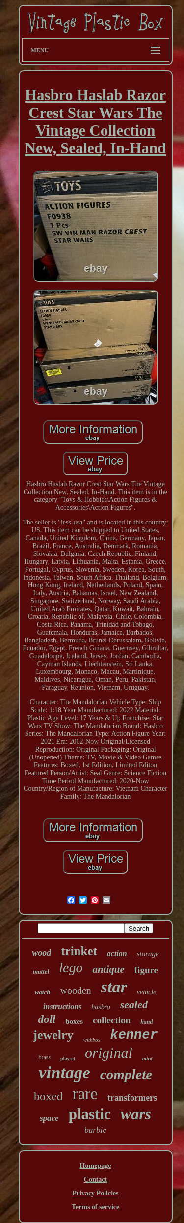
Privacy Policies (95, 1193)
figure (146, 970)
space (49, 1118)
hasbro (100, 1007)
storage (148, 954)
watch (43, 992)
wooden (75, 990)
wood (41, 953)
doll (46, 1019)
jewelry (53, 1035)
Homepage (95, 1165)
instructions (62, 1006)
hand (146, 1022)
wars (136, 1114)
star (114, 987)
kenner (134, 1035)
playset (67, 1058)
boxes (74, 1021)
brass (44, 1057)
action (117, 953)
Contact (95, 1179)
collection (112, 1020)
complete (126, 1074)
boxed (48, 1096)
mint (147, 1058)
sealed (134, 1004)
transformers (132, 1098)
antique (108, 969)
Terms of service (95, 1207)
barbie (95, 1130)
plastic (90, 1114)
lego (70, 967)
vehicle (147, 992)
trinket (79, 951)
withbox (92, 1040)
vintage (64, 1072)
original (108, 1053)
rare (85, 1094)
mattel (41, 971)
